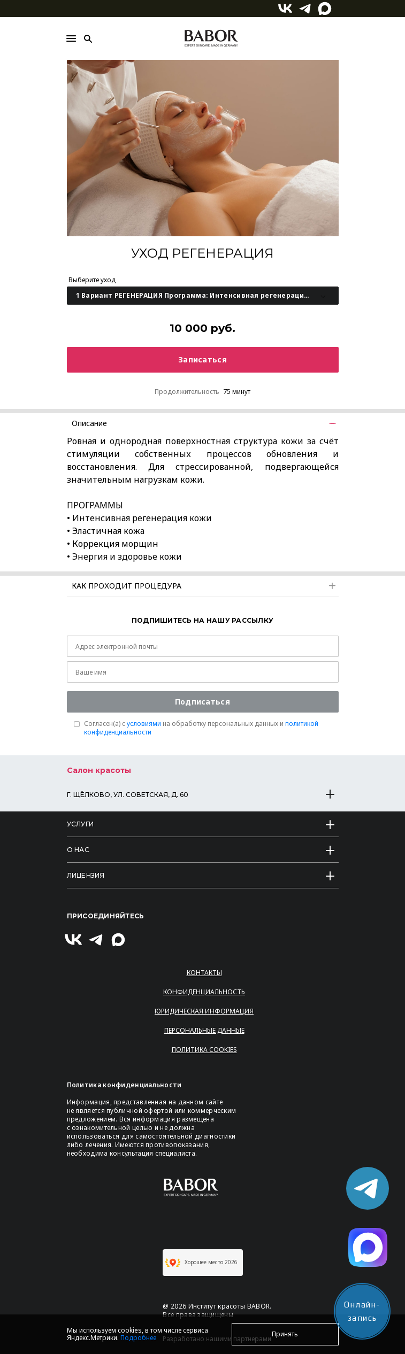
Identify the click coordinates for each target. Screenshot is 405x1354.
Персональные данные (204, 1030)
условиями (144, 723)
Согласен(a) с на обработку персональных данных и (201, 728)
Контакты (204, 972)
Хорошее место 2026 (201, 1262)
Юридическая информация (204, 1011)
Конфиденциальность (204, 991)
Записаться (202, 359)
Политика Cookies (204, 1049)
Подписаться (202, 702)
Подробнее (138, 1337)
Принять (285, 1333)
